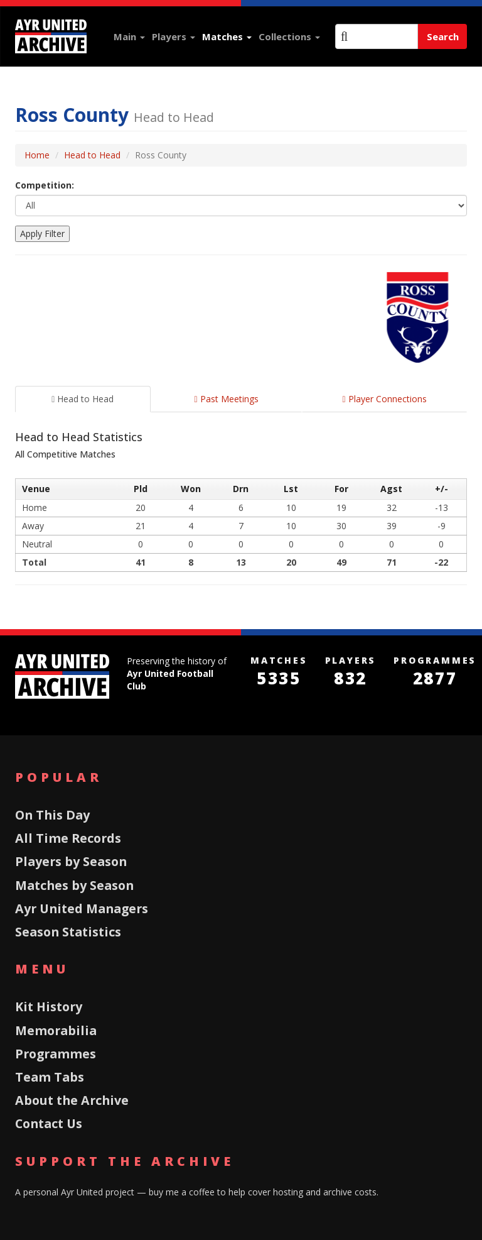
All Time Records (68, 838)
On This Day (52, 814)
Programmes (55, 1053)
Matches (227, 36)
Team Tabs (49, 1076)
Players (173, 36)
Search (443, 36)
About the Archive (72, 1100)
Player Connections (385, 399)
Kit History (48, 1006)
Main (129, 36)
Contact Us (48, 1123)
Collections (289, 36)
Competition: (44, 185)
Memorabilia (56, 1030)
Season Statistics (68, 931)
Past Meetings (226, 399)
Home (37, 155)
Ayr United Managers (81, 908)
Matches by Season (74, 885)
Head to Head (92, 155)
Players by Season (71, 861)
